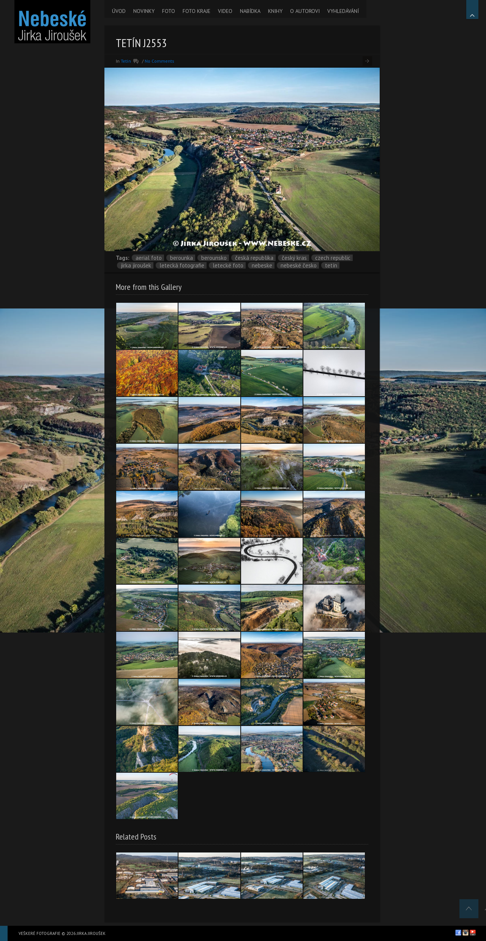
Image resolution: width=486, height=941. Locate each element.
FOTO (168, 11)
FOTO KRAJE (196, 11)
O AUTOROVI (305, 11)
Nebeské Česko (299, 265)
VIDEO (225, 11)
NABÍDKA (250, 11)
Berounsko (214, 258)
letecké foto (228, 265)
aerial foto (149, 258)
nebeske (262, 265)
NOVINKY (144, 11)
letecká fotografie (181, 265)
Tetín (126, 61)
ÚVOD (119, 11)
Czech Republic (332, 258)
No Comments (159, 61)
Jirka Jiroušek (136, 265)
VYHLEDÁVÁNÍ (343, 11)
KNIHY (275, 11)
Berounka (181, 258)
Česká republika (254, 258)
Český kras (294, 258)
